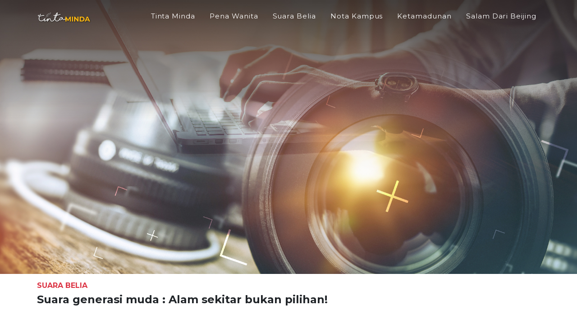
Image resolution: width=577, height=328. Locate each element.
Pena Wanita (234, 21)
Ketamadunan (424, 21)
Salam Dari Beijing (501, 21)
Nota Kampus (356, 21)
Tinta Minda (173, 21)
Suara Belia (294, 21)
